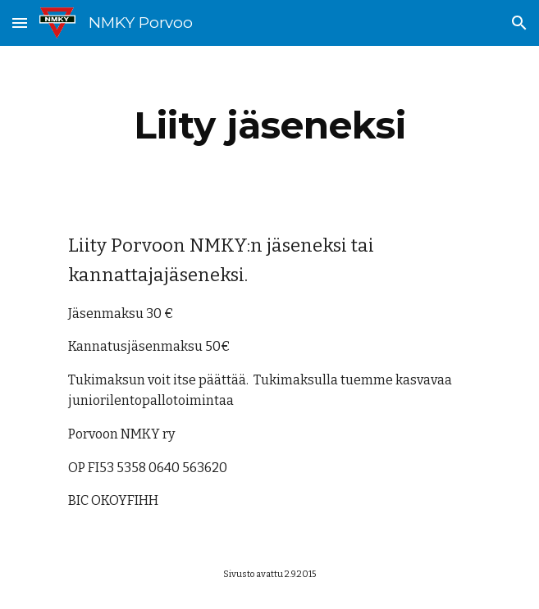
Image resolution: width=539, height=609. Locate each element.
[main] (269, 125)
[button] (19, 22)
